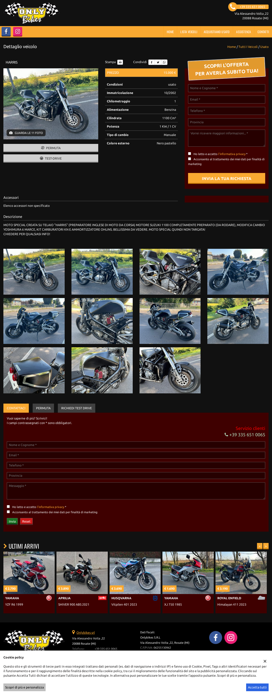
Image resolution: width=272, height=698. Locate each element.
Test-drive (51, 158)
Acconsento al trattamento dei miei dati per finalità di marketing (55, 512)
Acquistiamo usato (217, 31)
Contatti (263, 31)
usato (264, 47)
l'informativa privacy (231, 154)
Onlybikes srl (85, 632)
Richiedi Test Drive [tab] (76, 408)
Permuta (51, 148)
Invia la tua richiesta (226, 178)
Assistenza (243, 31)
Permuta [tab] (43, 408)
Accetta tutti (257, 687)
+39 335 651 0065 (245, 434)
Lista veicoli (188, 31)
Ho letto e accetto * (220, 154)
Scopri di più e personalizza (24, 687)
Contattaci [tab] (16, 408)
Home (170, 31)
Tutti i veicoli (248, 47)
